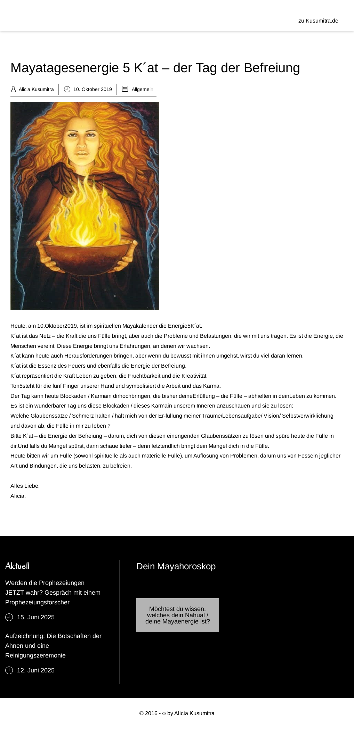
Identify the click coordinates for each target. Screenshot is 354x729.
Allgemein (142, 89)
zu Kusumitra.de (318, 21)
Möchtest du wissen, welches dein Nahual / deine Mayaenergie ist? (177, 615)
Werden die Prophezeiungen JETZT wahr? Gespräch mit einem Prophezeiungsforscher (52, 592)
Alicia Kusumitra (36, 89)
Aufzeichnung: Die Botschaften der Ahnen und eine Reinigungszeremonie (53, 645)
